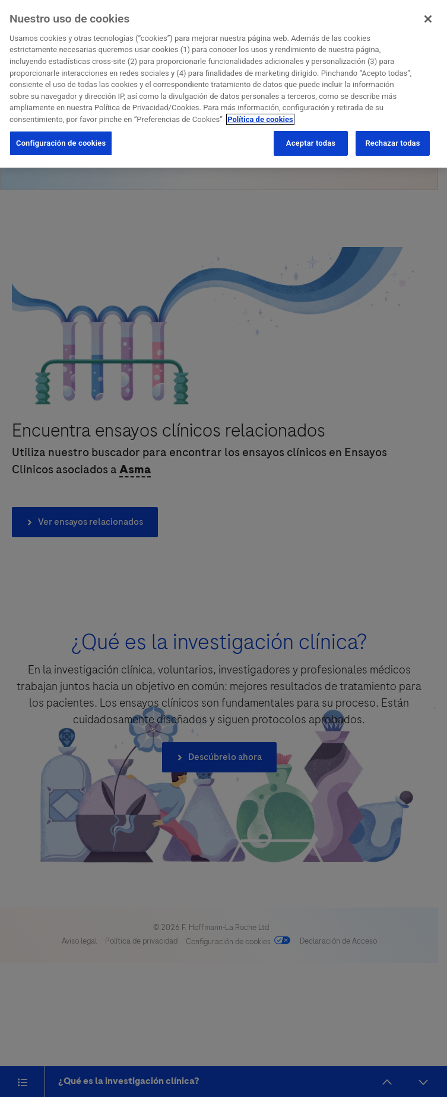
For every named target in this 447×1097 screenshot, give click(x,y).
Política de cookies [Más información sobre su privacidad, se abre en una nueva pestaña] (260, 117)
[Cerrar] (428, 18)
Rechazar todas (392, 141)
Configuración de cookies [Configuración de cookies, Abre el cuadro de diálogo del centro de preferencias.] (61, 141)
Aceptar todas (310, 141)
